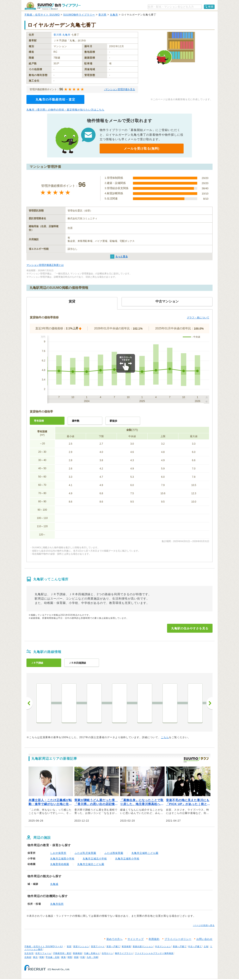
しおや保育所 (58, 853)
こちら (165, 737)
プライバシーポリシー (178, 939)
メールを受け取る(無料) (141, 148)
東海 (63, 957)
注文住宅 (28, 953)
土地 (206, 946)
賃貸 (69, 946)
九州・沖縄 (92, 957)
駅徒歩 (113, 420)
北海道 (27, 957)
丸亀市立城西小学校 (62, 858)
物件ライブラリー (124, 953)
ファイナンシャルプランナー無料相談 (154, 953)
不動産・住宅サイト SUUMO (42, 14)
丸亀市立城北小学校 (95, 858)
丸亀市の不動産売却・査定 (55, 99)
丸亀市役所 (57, 903)
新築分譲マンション (143, 946)
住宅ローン (107, 953)
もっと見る (121, 256)
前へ (29, 703)
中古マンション (163, 946)
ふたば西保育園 (113, 853)
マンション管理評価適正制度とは (45, 265)
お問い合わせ (204, 939)
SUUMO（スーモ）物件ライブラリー (52, 6)
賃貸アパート (98, 946)
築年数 (75, 420)
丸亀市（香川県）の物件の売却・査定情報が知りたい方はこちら (65, 109)
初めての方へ (114, 939)
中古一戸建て (195, 946)
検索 (211, 6)
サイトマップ (136, 939)
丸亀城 (54, 884)
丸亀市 (114, 14)
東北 (35, 957)
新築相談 (77, 953)
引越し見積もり (92, 953)
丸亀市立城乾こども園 (144, 853)
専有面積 (39, 420)
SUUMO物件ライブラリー (79, 14)
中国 (82, 957)
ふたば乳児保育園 (85, 853)
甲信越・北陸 (52, 957)
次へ (209, 703)
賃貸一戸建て (113, 946)
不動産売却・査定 (62, 953)
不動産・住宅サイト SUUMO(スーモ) (43, 946)
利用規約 (154, 939)
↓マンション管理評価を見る (119, 89)
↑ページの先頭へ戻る (204, 925)
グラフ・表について (198, 317)
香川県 (102, 14)
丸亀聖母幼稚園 (59, 864)
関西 (70, 957)
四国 (76, 957)
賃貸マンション (81, 946)
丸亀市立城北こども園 (90, 864)
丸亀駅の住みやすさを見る (189, 628)
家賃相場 (126, 946)
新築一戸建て (179, 946)
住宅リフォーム (43, 953)
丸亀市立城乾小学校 (127, 858)
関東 (41, 957)
